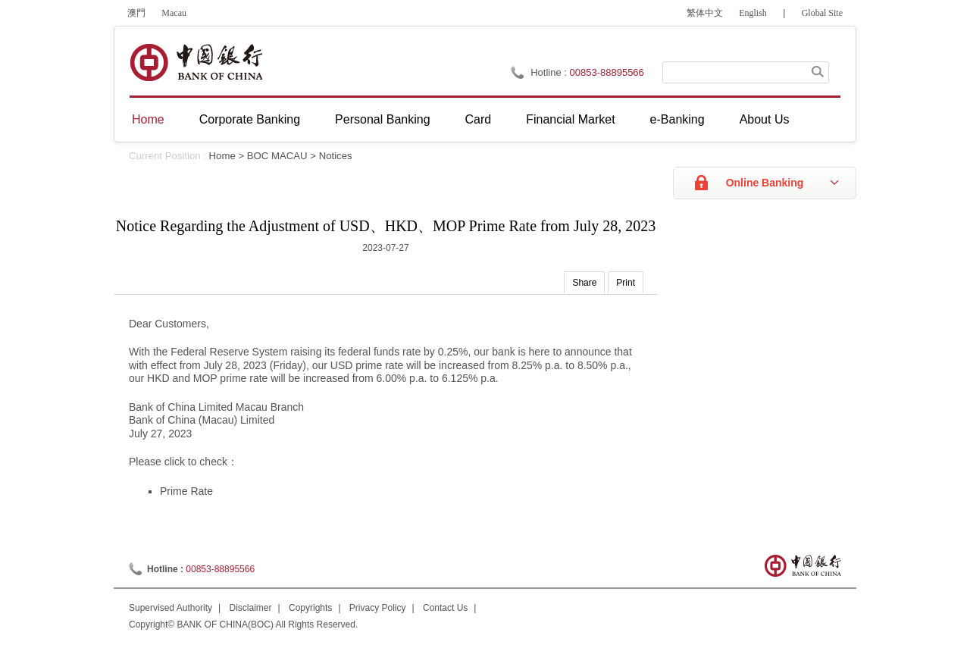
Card (478, 119)
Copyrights (310, 608)
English (753, 13)
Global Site (822, 13)
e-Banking (677, 119)
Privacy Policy (377, 608)
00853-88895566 (607, 72)
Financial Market (570, 119)
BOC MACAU (277, 155)
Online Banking (765, 183)
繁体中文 (705, 13)
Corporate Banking (249, 119)
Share (584, 282)
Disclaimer (251, 608)
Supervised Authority (170, 608)
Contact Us (445, 608)
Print (625, 282)
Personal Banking (382, 119)
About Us (765, 119)
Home (148, 119)
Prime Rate (186, 491)
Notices (335, 155)
